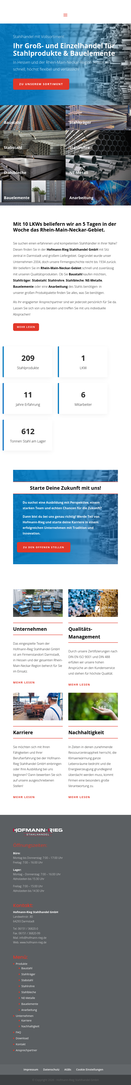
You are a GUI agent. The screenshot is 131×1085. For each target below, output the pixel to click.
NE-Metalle (28, 998)
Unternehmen (24, 1016)
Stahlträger (28, 974)
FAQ (18, 1032)
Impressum (30, 1069)
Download (22, 1038)
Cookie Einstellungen (89, 1069)
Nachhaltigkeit (30, 1026)
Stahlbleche (28, 992)
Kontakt (21, 1044)
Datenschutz (51, 1069)
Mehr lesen (26, 327)
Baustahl (26, 968)
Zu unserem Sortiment (41, 84)
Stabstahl (27, 980)
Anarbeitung (29, 1010)
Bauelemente (29, 1004)
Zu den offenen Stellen (43, 547)
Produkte (21, 964)
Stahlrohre (28, 986)
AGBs (67, 1069)
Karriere (26, 1020)
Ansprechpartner (26, 1050)
